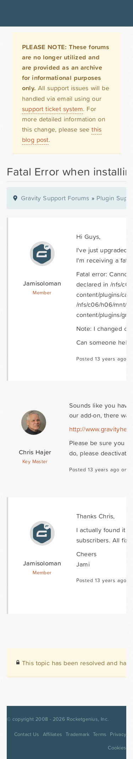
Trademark (77, 734)
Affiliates (52, 734)
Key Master (35, 461)
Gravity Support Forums (55, 198)
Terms (99, 734)
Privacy (118, 734)
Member (42, 292)
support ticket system (52, 109)
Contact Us (26, 734)
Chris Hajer (35, 452)
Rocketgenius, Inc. (88, 719)
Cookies (117, 747)
